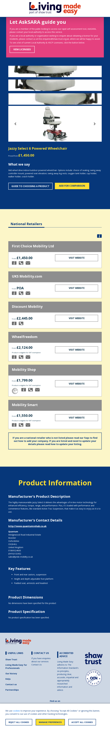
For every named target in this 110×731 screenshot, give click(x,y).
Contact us (11, 684)
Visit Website (77, 257)
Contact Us (36, 664)
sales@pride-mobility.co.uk (20, 556)
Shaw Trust (11, 659)
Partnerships (12, 689)
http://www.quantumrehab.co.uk (27, 526)
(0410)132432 (14, 553)
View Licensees (22, 49)
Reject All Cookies (19, 722)
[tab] (26, 221)
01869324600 (14, 550)
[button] (15, 124)
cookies (16, 710)
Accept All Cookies (82, 722)
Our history (11, 673)
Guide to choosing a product (30, 186)
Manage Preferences (50, 722)
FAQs (8, 679)
